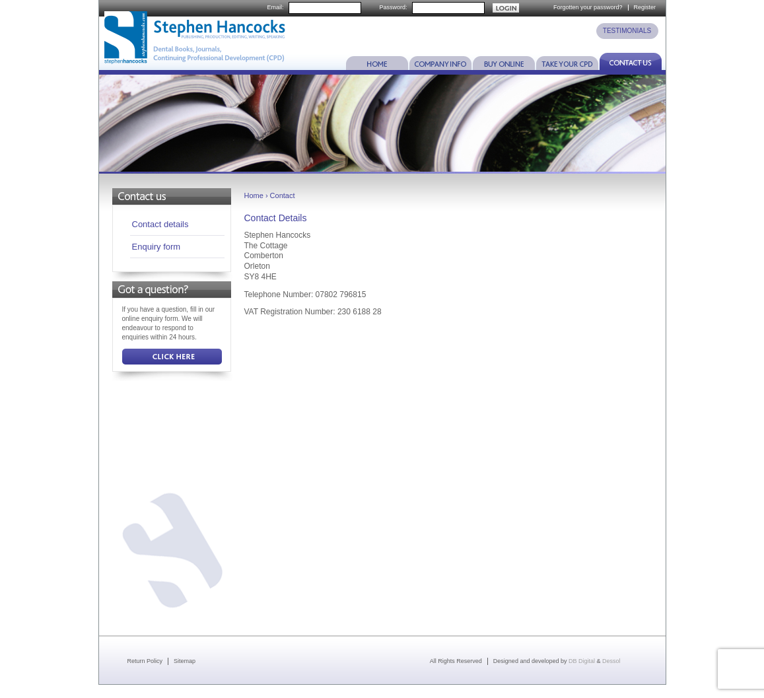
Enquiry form (156, 247)
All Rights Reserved (456, 661)
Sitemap (184, 661)
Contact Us (631, 61)
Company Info (440, 61)
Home (377, 61)
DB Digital (582, 661)
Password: (393, 8)
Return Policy (145, 661)
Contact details (160, 224)
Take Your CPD (567, 61)
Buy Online (504, 61)
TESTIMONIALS (627, 30)
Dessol (611, 661)
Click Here (172, 357)
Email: (275, 8)
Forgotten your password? (588, 7)
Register (645, 7)
